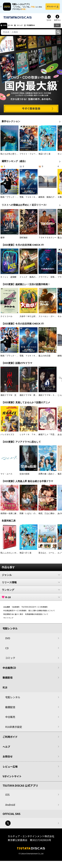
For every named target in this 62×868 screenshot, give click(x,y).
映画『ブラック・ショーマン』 (14, 199)
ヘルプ (6, 749)
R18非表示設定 (13, 729)
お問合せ (8, 758)
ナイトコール (6, 318)
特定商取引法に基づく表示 (13, 616)
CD (15, 27)
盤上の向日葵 (44, 358)
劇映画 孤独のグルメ (48, 199)
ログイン (57, 22)
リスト (48, 22)
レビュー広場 (10, 768)
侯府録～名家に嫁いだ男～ (12, 515)
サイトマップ (8, 620)
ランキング (31, 591)
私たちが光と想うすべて (11, 156)
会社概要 (6, 609)
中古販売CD (40, 27)
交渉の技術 (24, 476)
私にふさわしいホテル (10, 555)
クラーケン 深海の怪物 (49, 279)
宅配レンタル (12, 699)
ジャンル (31, 577)
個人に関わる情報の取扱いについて (41, 612)
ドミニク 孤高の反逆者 (30, 279)
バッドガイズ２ (7, 437)
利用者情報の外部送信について (36, 616)
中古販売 (10, 719)
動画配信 (8, 680)
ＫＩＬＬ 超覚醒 (8, 279)
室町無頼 (23, 240)
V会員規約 (16, 609)
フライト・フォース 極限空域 (33, 156)
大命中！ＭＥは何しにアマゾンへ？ (35, 318)
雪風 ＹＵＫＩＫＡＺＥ (30, 199)
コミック (26, 27)
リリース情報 (31, 584)
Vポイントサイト (12, 778)
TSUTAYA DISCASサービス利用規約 (34, 609)
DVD (6, 27)
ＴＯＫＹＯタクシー (47, 240)
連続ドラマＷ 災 (8, 397)
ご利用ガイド (10, 739)
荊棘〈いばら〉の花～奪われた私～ (35, 515)
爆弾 (2, 240)
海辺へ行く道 (44, 156)
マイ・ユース (6, 476)
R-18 (31, 599)
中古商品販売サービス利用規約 (14, 612)
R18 (57, 27)
